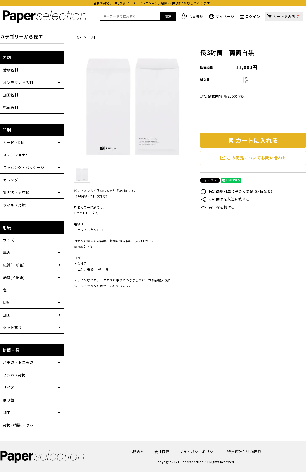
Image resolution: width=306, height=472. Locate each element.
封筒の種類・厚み (18, 424)
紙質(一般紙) (14, 264)
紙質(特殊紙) (14, 277)
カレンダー (12, 179)
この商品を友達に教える (225, 198)
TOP (78, 37)
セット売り (12, 327)
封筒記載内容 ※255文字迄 (222, 96)
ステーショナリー (18, 154)
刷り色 (8, 399)
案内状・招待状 (16, 192)
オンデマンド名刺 (18, 82)
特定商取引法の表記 (244, 451)
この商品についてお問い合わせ (253, 158)
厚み (6, 252)
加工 (6, 314)
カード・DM (13, 142)
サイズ (8, 239)
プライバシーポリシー (198, 451)
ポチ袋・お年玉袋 (18, 362)
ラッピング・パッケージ (23, 167)
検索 (168, 16)
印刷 (91, 37)
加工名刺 (10, 94)
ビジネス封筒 (14, 374)
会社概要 (161, 451)
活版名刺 (10, 69)
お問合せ (136, 451)
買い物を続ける (217, 206)
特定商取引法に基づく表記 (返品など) (236, 191)
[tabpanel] (132, 106)
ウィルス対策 (14, 204)
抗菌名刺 (10, 107)
